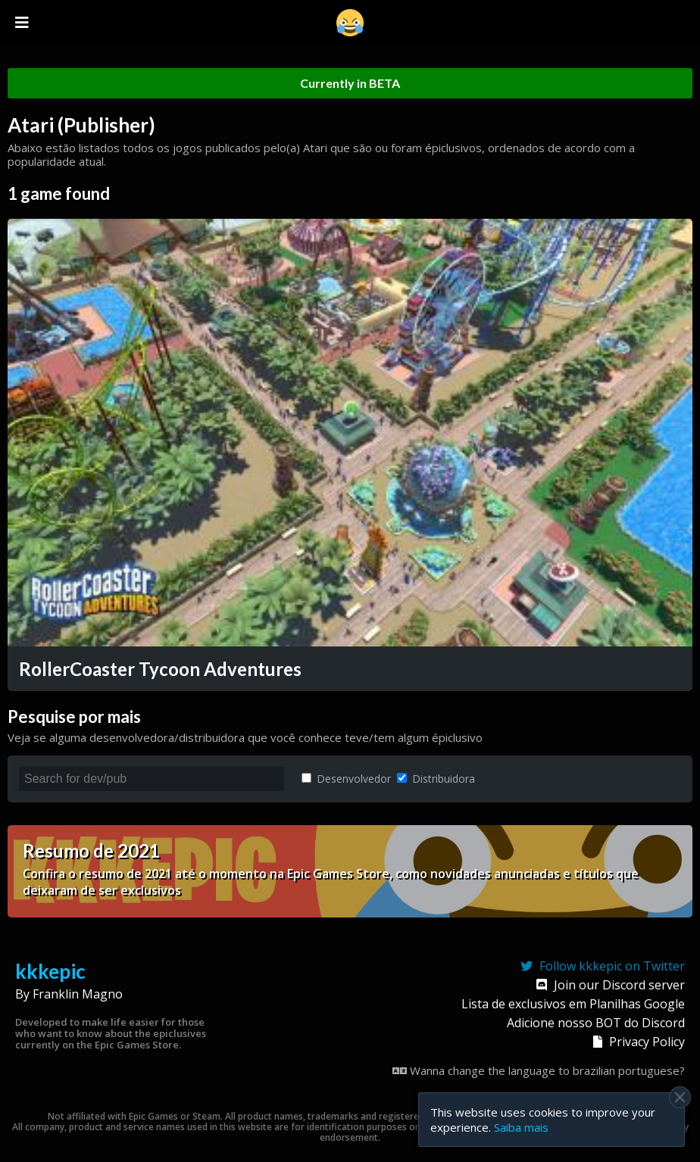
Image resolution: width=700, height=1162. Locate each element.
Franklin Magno (78, 994)
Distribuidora (436, 778)
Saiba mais (521, 1127)
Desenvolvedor (346, 778)
